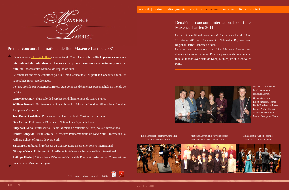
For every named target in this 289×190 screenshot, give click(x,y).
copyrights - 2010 (145, 185)
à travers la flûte (41, 57)
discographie (177, 9)
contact (256, 9)
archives (196, 9)
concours (212, 9)
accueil (143, 9)
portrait (159, 9)
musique (229, 9)
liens (242, 9)
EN (18, 185)
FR (10, 185)
